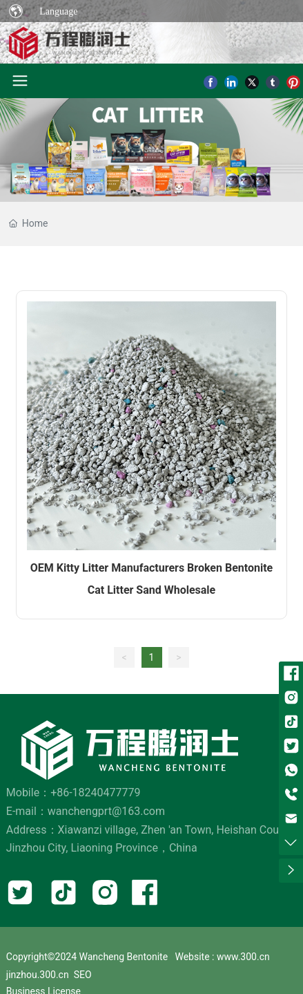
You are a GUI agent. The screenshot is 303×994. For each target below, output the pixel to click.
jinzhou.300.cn (37, 974)
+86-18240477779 (95, 792)
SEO (83, 974)
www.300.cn (243, 956)
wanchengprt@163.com (106, 811)
